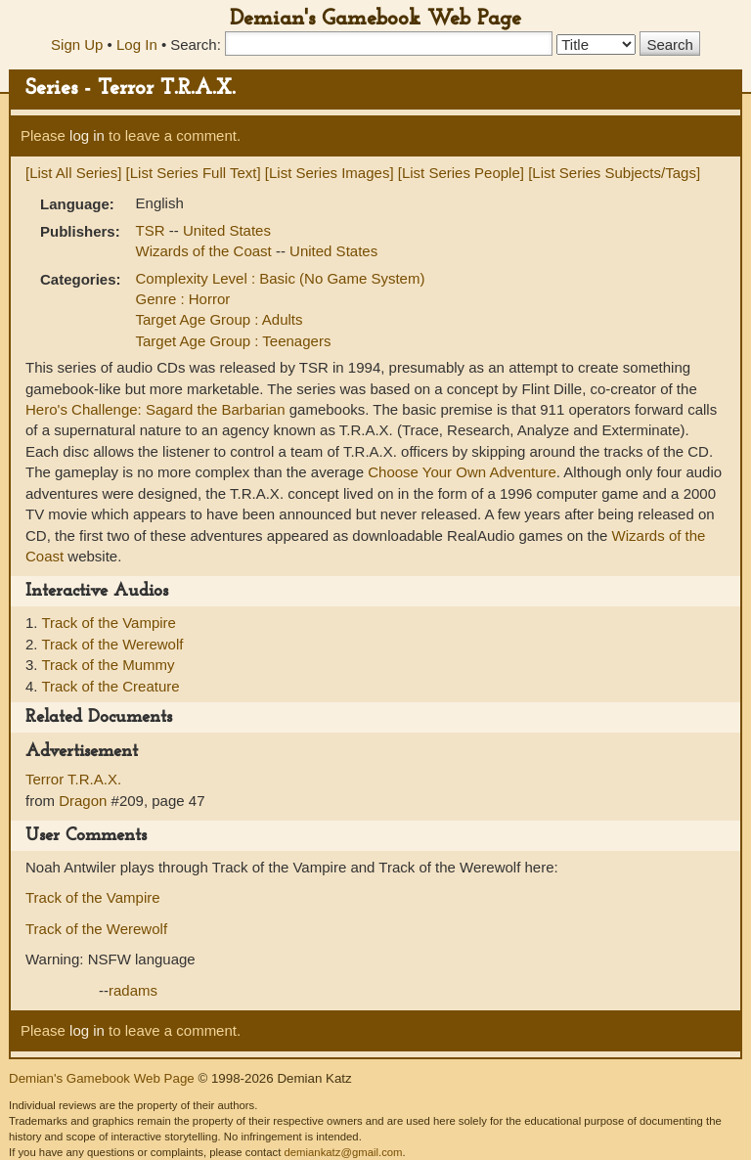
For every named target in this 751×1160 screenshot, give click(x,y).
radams (133, 990)
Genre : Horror (183, 298)
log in (87, 135)
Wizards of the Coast (206, 251)
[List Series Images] (329, 172)
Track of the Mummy (107, 664)
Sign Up (77, 44)
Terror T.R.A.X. (73, 779)
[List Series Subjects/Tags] (614, 172)
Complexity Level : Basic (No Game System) (280, 278)
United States (227, 230)
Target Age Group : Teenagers (233, 341)
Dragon (83, 800)
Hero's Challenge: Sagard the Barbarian (155, 409)
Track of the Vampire (108, 622)
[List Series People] (461, 172)
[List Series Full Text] (193, 172)
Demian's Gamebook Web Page (375, 19)
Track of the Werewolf (112, 644)
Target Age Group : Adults (219, 319)
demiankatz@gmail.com (343, 1152)
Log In (136, 44)
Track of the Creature (110, 686)
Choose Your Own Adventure (462, 472)
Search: (195, 44)
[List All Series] (73, 172)
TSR (152, 230)
